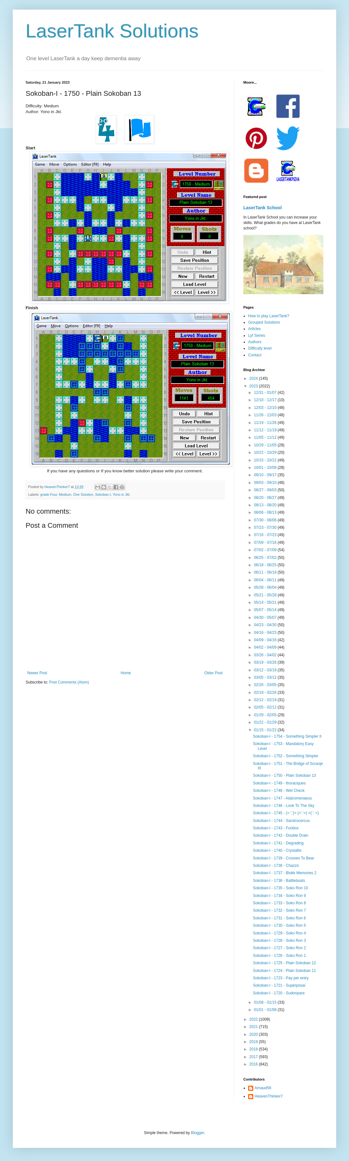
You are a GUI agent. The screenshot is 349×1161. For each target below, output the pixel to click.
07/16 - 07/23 (266, 535)
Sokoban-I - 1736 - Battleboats (279, 880)
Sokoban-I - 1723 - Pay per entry (281, 978)
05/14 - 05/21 (266, 602)
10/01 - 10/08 (266, 467)
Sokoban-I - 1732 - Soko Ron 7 (279, 910)
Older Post (213, 673)
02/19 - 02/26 (266, 692)
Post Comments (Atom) (69, 682)
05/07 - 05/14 (266, 610)
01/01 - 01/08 (266, 1010)
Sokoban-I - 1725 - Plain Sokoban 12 (284, 963)
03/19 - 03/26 (266, 662)
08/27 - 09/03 (266, 490)
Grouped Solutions (264, 322)
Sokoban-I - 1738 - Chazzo (276, 865)
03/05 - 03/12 (266, 677)
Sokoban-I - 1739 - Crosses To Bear (283, 858)
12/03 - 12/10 (266, 407)
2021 (254, 1026)
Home (126, 673)
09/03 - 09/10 (266, 482)
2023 (254, 386)
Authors (254, 342)
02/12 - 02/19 (266, 700)
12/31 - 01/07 (266, 392)
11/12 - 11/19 (266, 430)
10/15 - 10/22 (266, 460)
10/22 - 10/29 (266, 452)
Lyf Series (256, 335)
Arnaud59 (263, 1088)
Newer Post (37, 673)
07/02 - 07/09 (266, 550)
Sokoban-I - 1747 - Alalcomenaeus (282, 798)
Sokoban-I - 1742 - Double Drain (280, 835)
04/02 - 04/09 (266, 647)
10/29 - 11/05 (266, 445)
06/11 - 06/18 (266, 572)
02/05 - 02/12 (266, 707)
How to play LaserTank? (268, 316)
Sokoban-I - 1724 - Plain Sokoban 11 (284, 970)
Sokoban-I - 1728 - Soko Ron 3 (279, 940)
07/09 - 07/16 (266, 542)
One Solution (83, 494)
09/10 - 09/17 (266, 475)
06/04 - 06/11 (266, 580)
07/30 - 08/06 (266, 520)
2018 (254, 1049)
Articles (254, 329)
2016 (254, 1064)
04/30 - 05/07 (266, 617)
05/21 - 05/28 (266, 595)
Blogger (197, 1133)
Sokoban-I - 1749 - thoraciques (279, 783)
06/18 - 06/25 (266, 565)
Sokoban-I (103, 494)
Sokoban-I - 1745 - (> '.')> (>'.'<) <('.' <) (286, 813)
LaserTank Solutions (112, 31)
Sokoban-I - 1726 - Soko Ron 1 (279, 955)
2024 (254, 378)
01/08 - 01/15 (266, 1002)
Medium (65, 494)
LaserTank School (262, 207)
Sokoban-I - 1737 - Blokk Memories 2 (284, 873)
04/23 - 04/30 (266, 625)
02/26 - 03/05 (266, 685)
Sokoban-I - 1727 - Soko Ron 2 (279, 948)
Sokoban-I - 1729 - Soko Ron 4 (279, 933)
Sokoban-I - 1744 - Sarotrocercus (281, 820)
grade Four (48, 494)
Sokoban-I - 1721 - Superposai (279, 985)
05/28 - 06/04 (266, 587)
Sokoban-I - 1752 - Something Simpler (285, 756)
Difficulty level (260, 348)
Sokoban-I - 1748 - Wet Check (278, 790)
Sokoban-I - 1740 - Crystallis (277, 850)
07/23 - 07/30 (266, 527)
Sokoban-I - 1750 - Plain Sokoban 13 (284, 775)
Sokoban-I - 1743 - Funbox (276, 828)
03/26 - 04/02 (266, 655)
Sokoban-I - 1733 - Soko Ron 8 (279, 903)
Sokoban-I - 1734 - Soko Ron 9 (279, 895)
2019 (254, 1042)
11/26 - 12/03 (266, 415)
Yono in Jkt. (121, 494)
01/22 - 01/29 (266, 722)
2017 (254, 1057)
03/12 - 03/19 (266, 670)
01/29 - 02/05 (266, 715)
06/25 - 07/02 (266, 557)
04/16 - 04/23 (266, 632)
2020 (254, 1034)
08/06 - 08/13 (266, 512)
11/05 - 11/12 (266, 437)
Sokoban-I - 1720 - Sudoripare (278, 993)
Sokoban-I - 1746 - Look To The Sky (283, 805)
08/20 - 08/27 (266, 497)
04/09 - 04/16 (266, 640)
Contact (254, 355)
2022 (254, 1019)
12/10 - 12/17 (266, 400)
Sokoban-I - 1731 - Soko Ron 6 (279, 918)
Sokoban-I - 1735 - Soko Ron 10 (280, 888)
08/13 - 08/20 (266, 505)
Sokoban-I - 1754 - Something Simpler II (287, 736)
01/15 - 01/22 (266, 730)
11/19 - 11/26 (266, 422)
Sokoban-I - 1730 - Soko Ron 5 (279, 925)
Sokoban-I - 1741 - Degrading (278, 843)
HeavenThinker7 (269, 1096)
